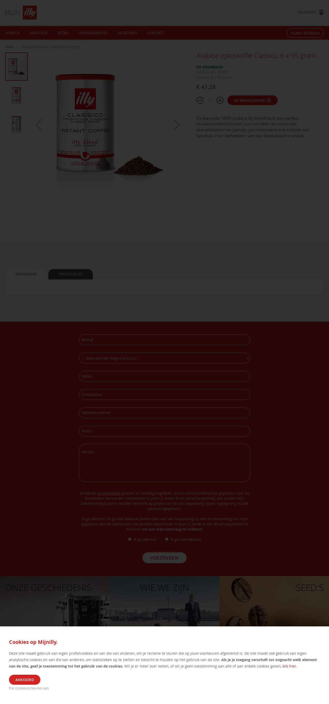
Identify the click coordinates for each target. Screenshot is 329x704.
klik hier (289, 666)
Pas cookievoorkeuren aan (29, 688)
